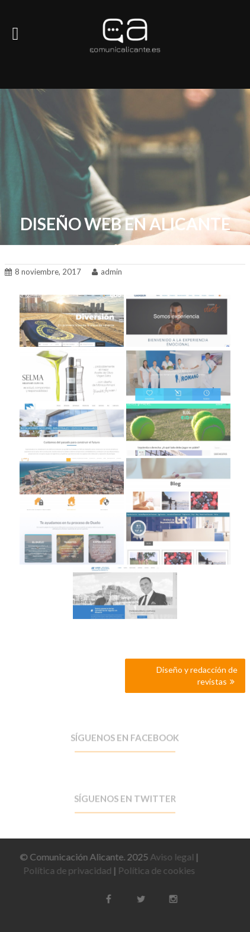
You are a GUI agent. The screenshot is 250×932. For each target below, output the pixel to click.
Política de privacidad (64, 870)
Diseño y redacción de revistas (197, 675)
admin (107, 270)
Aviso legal (168, 856)
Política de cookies (152, 870)
